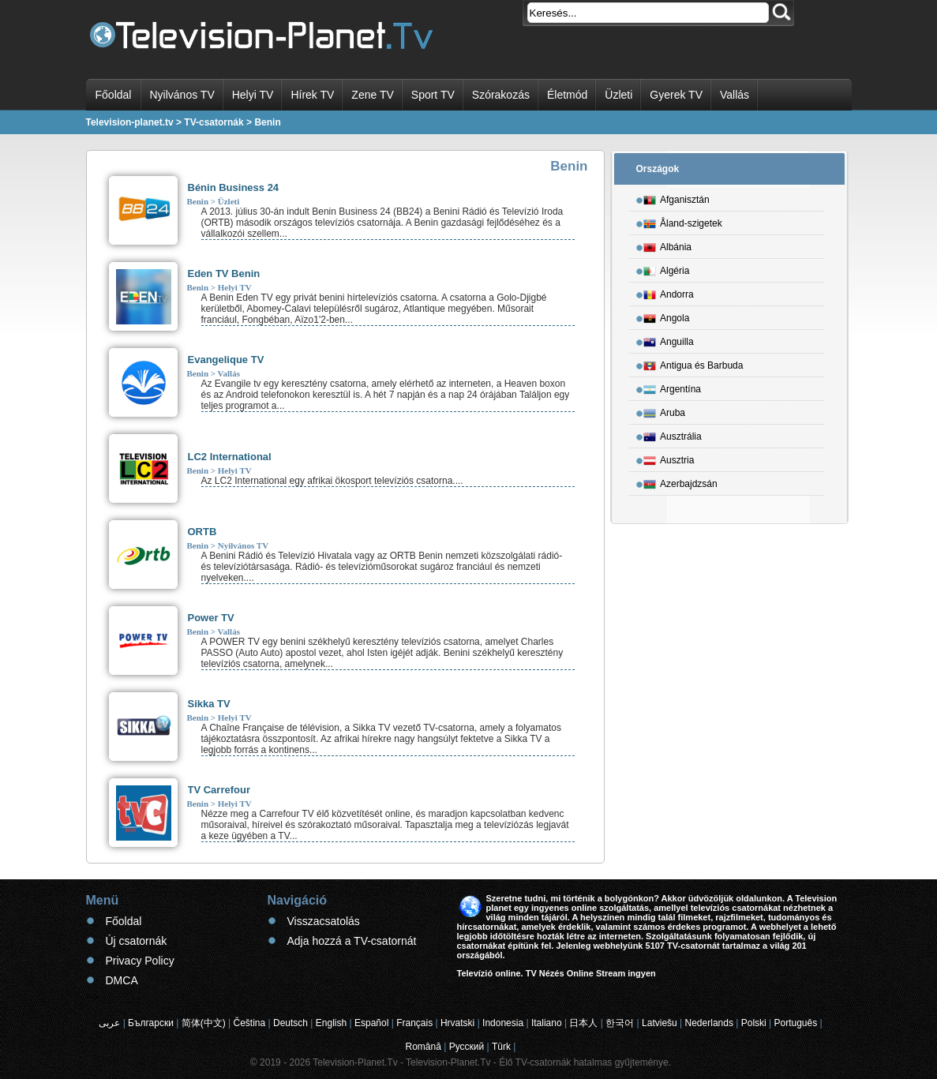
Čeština (250, 1022)
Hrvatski (457, 1022)
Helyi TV (253, 94)
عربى (109, 1022)
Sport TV (433, 94)
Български (151, 1022)
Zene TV (372, 94)
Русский (467, 1046)
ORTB (202, 532)
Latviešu (659, 1022)
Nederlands (709, 1022)
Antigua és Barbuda (693, 363)
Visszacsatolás (323, 921)
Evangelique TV (226, 359)
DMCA (122, 980)
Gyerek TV (676, 94)
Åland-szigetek (682, 221)
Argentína (672, 386)
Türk (501, 1046)
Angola (666, 315)
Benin (198, 201)
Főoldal (114, 94)
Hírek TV (312, 94)
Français (414, 1022)
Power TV (211, 618)
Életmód (567, 94)
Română (423, 1046)
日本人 (583, 1022)
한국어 (619, 1022)
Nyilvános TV (182, 94)
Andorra (668, 292)
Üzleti (618, 94)
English (331, 1022)
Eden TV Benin (224, 273)
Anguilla (668, 339)
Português (796, 1022)
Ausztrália (672, 434)
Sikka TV (209, 704)
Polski (753, 1022)
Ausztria (668, 457)
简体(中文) (204, 1022)
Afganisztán (676, 197)
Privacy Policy (140, 960)
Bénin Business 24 (233, 187)
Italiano (546, 1022)
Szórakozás (501, 94)
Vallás (734, 94)
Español (371, 1022)
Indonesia (502, 1022)
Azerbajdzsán (680, 481)
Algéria (666, 268)
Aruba (664, 410)
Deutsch (290, 1022)
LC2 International (230, 457)
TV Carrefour (219, 790)
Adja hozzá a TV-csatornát (352, 941)
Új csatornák (136, 941)
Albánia (667, 244)
